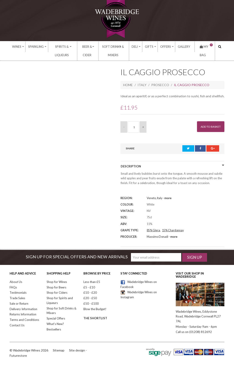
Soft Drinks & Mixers (118, 46)
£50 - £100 (91, 295)
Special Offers (56, 310)
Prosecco (160, 77)
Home (128, 77)
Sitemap (58, 342)
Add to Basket (208, 118)
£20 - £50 (90, 290)
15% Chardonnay (173, 222)
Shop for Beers (56, 279)
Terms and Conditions (24, 312)
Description (131, 158)
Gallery (183, 46)
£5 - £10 (89, 279)
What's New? (55, 315)
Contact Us (17, 317)
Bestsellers (54, 321)
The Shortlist (95, 310)
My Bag (203, 46)
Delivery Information (23, 301)
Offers (167, 46)
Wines (16, 46)
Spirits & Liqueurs (59, 46)
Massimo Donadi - (162, 228)
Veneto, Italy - (159, 190)
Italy (142, 77)
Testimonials (18, 284)
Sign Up (194, 249)
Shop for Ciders (57, 284)
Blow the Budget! (94, 301)
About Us (16, 273)
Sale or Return (19, 295)
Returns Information (23, 306)
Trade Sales (17, 290)
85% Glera (153, 222)
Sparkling (33, 46)
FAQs (13, 279)
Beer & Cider (87, 46)
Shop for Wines (57, 273)
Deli (142, 46)
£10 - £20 (90, 284)
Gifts (153, 46)
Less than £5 (91, 273)
